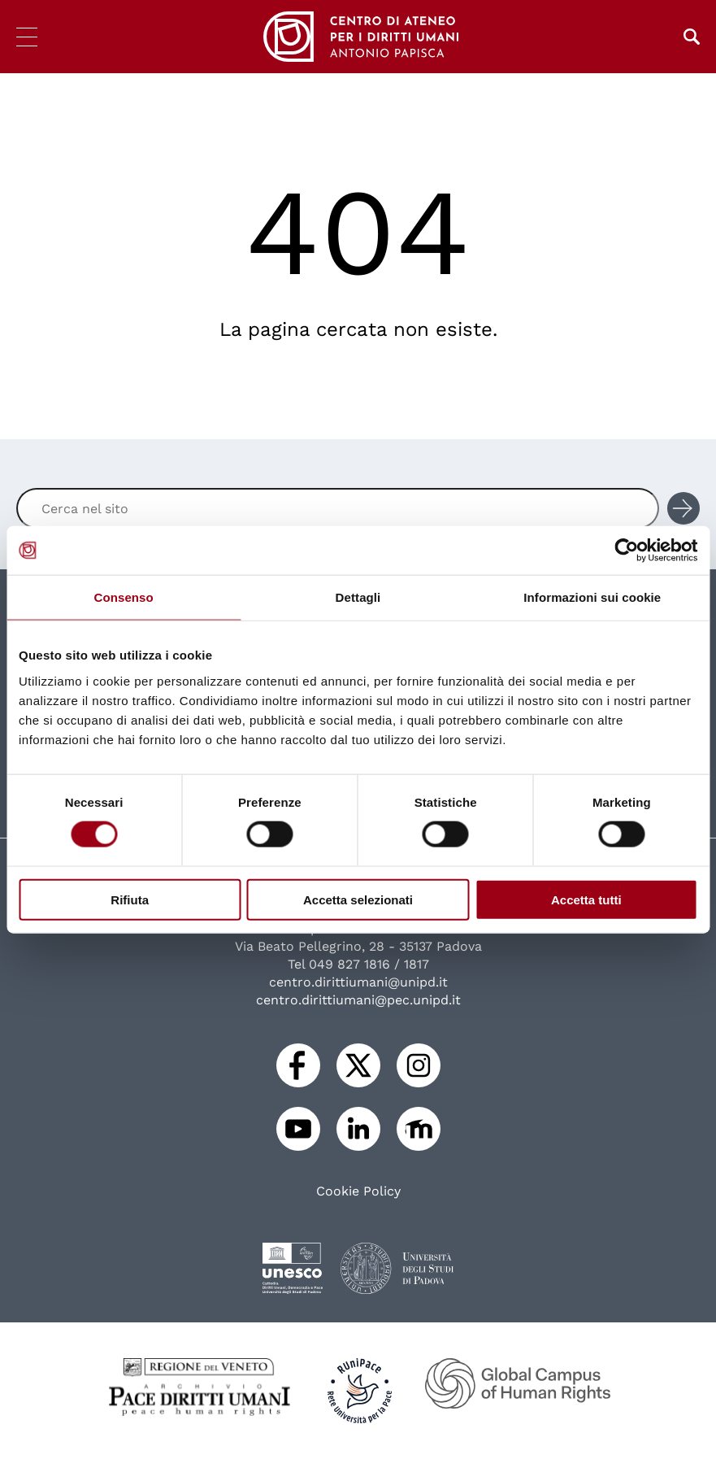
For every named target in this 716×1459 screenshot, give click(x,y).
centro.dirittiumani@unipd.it (358, 982)
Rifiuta (130, 899)
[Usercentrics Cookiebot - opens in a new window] (626, 550)
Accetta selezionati (358, 899)
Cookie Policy (358, 1191)
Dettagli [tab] (358, 597)
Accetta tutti (586, 899)
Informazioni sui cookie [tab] (592, 597)
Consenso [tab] (124, 597)
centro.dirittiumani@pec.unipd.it (358, 1000)
